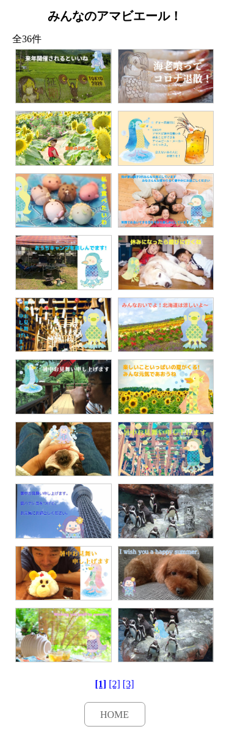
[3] (128, 684)
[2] (114, 684)
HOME (114, 714)
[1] (101, 684)
